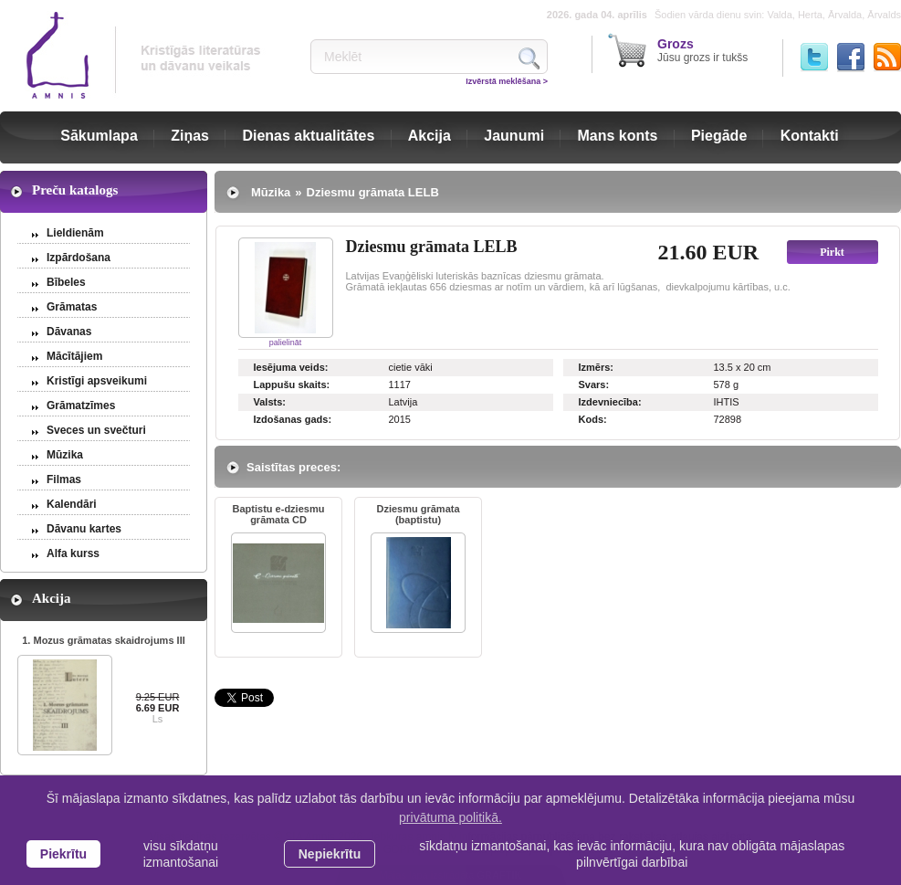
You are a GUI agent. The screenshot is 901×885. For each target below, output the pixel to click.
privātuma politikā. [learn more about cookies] (450, 817)
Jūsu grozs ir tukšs (702, 50)
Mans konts (618, 135)
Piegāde (719, 135)
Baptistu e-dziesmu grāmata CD (279, 514)
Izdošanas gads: (293, 419)
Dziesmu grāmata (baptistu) (417, 514)
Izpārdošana (78, 257)
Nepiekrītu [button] (330, 854)
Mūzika (65, 454)
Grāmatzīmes (81, 405)
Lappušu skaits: (292, 384)
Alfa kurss (73, 553)
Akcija (429, 135)
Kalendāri (72, 504)
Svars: (594, 384)
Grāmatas (72, 306)
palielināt (285, 342)
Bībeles (66, 282)
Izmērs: (596, 367)
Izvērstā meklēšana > (507, 81)
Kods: (593, 419)
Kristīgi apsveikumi (97, 380)
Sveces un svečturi (96, 430)
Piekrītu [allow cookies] (63, 854)
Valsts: (270, 401)
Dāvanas (69, 331)
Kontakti (810, 135)
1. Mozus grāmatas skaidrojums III (103, 640)
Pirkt (832, 252)
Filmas (64, 479)
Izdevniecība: (610, 401)
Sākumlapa (98, 135)
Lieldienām (75, 233)
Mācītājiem (74, 356)
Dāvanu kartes (84, 528)
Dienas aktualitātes (308, 135)
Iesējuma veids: (291, 367)
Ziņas (190, 135)
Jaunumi (514, 135)
